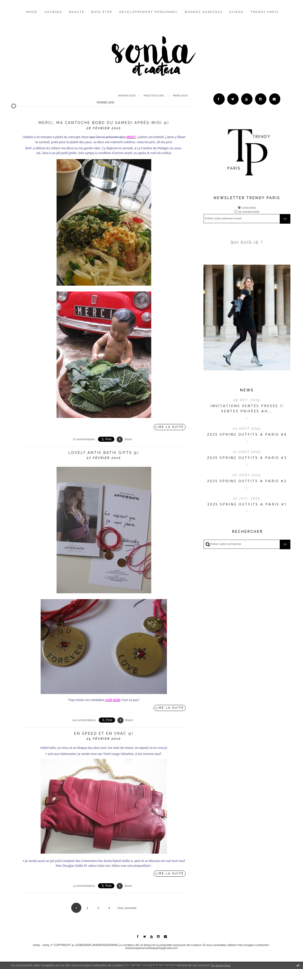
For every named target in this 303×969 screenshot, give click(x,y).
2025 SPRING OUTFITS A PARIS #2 (247, 481)
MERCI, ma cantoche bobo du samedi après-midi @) (104, 123)
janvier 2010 (126, 95)
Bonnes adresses (203, 12)
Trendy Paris (264, 12)
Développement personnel (148, 12)
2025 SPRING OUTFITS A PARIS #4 (247, 434)
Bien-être (102, 12)
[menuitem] (31, 16)
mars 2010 (180, 95)
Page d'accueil (153, 95)
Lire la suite (170, 427)
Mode (32, 12)
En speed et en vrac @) (104, 733)
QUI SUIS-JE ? (247, 242)
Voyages (53, 12)
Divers (237, 12)
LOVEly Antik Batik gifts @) (103, 453)
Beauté (77, 12)
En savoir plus (220, 965)
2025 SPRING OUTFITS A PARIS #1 (246, 504)
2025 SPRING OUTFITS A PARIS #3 (247, 457)
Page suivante (127, 908)
